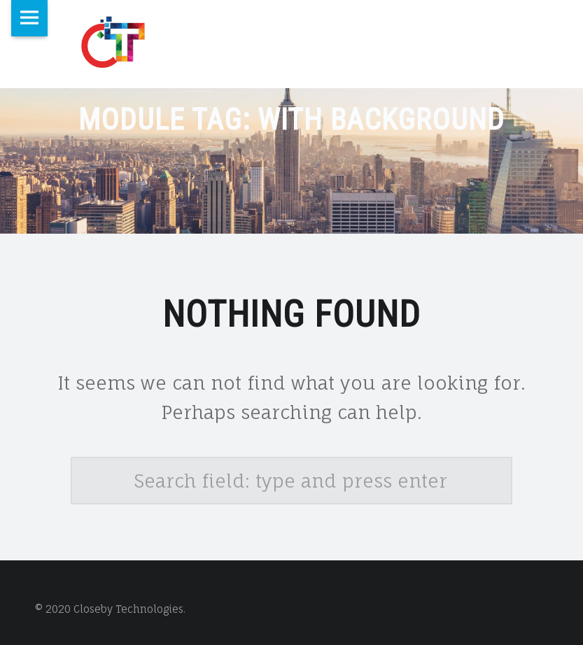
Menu (29, 18)
